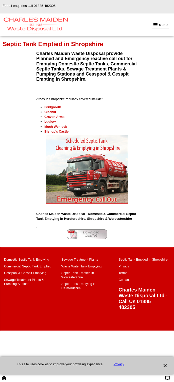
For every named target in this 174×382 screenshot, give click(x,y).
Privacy (119, 364)
